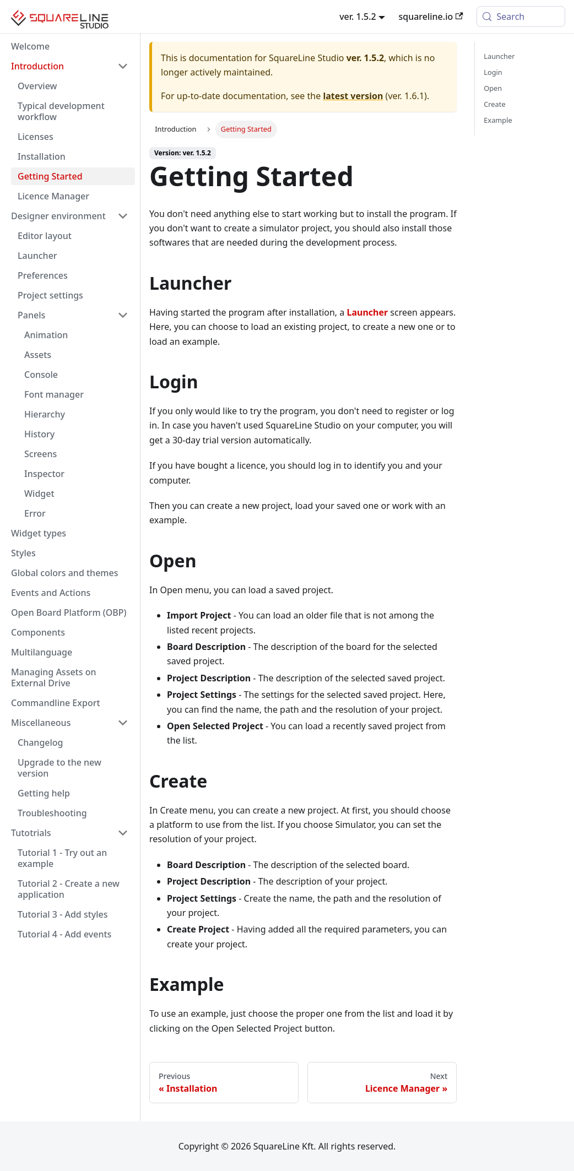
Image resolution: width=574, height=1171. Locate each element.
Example (498, 120)
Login (493, 72)
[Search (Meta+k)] (520, 16)
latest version (353, 96)
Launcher (499, 56)
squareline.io (430, 16)
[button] (69, 66)
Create (494, 104)
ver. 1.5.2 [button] (357, 16)
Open (493, 88)
